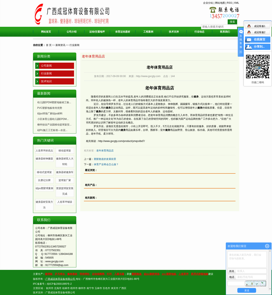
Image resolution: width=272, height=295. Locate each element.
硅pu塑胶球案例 (44, 188)
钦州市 (49, 288)
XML (236, 2)
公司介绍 (72, 31)
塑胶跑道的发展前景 (105, 159)
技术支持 (174, 31)
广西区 (122, 288)
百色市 (106, 288)
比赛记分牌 (44, 180)
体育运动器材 (122, 31)
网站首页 (46, 31)
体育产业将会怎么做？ (106, 164)
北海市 (57, 288)
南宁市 (90, 288)
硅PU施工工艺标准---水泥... (52, 130)
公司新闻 (46, 65)
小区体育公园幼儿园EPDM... (53, 119)
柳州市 (82, 288)
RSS (229, 2)
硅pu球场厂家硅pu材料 (50, 113)
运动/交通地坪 (97, 31)
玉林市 (98, 288)
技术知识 (46, 81)
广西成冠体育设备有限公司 (60, 292)
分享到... (259, 46)
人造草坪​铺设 (64, 201)
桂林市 (66, 288)
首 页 (49, 45)
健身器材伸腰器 (44, 158)
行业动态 (199, 31)
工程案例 (148, 31)
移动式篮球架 (44, 172)
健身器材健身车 (64, 172)
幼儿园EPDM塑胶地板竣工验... (54, 102)
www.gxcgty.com (54, 261)
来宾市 (114, 288)
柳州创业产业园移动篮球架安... (54, 124)
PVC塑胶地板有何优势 (49, 108)
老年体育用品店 (105, 150)
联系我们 (225, 31)
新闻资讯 (60, 45)
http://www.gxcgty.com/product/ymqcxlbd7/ (121, 141)
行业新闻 (74, 45)
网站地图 (220, 2)
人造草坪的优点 (44, 150)
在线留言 (259, 39)
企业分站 (208, 2)
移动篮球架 (65, 150)
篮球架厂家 (65, 180)
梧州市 (74, 288)
